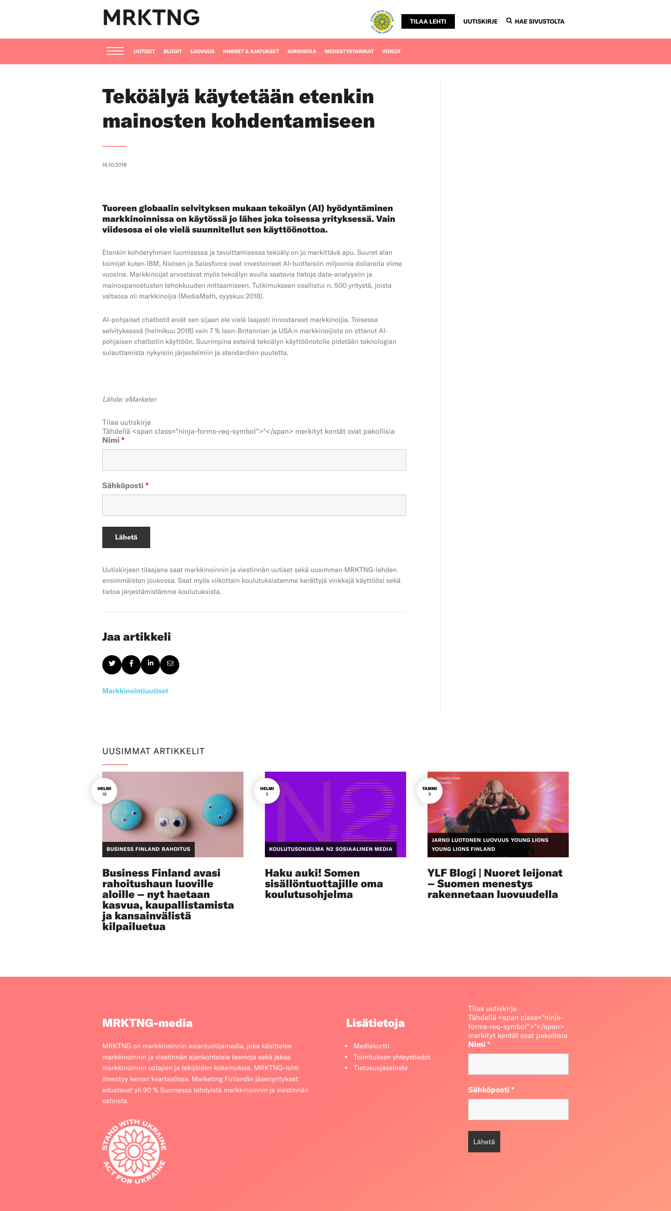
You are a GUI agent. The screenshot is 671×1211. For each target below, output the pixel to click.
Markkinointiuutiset (135, 691)
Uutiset (144, 51)
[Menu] (115, 52)
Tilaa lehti (428, 21)
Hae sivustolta (535, 21)
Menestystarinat (349, 51)
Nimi (113, 440)
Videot (391, 51)
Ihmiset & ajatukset (251, 51)
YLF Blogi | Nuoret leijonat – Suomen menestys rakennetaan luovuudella (495, 883)
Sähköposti (125, 485)
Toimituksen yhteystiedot (392, 1057)
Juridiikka (301, 51)
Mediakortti (371, 1046)
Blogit (172, 51)
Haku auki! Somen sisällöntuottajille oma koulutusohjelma (324, 883)
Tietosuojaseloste (380, 1068)
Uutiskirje (480, 21)
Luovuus (202, 51)
